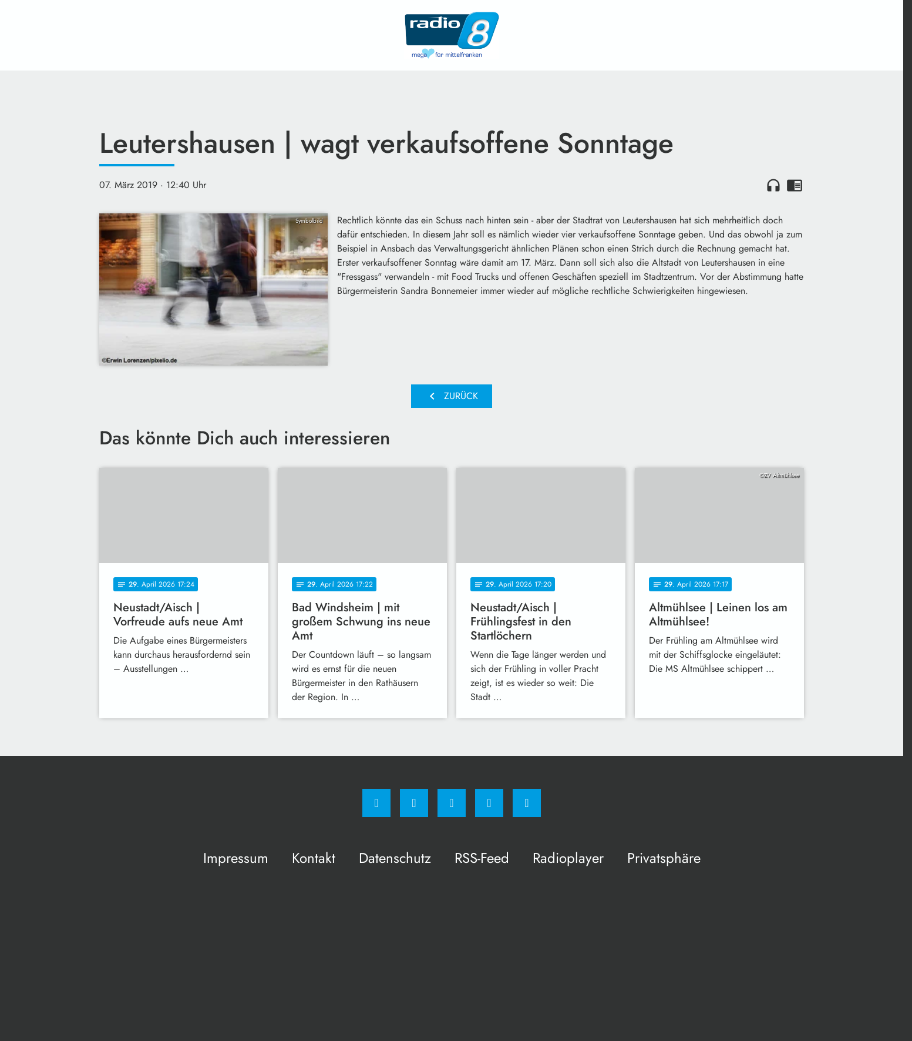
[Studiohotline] (489, 803)
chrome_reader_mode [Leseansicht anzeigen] (794, 185)
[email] (527, 803)
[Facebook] (376, 803)
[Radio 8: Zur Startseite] (451, 35)
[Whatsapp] (452, 803)
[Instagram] (414, 803)
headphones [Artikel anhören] (773, 185)
